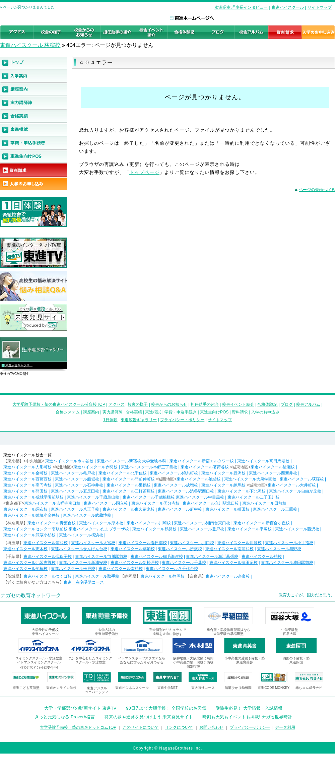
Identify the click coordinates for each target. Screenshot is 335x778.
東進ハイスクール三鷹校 (275, 509)
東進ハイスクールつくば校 (47, 576)
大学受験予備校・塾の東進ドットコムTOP (78, 727)
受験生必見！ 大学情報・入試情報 (249, 708)
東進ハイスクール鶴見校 (154, 529)
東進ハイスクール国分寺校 (155, 503)
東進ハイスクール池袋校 (199, 479)
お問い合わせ (211, 727)
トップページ (144, 172)
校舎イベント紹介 (238, 404)
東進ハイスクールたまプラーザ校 (99, 529)
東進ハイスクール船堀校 (77, 479)
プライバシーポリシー (250, 727)
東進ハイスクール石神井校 (79, 485)
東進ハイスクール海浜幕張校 (212, 556)
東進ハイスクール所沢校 (180, 548)
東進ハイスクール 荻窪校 (30, 45)
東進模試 (153, 412)
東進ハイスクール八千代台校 (172, 568)
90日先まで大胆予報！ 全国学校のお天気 (166, 708)
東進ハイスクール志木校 (25, 548)
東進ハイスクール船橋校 (25, 568)
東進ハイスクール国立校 (106, 503)
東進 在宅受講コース (84, 582)
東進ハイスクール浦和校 (45, 542)
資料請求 (240, 412)
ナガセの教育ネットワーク (31, 595)
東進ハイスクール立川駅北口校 (211, 503)
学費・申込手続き (180, 412)
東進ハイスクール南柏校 (120, 568)
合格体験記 (267, 404)
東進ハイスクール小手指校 (289, 542)
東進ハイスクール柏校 (262, 556)
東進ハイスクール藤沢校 (297, 529)
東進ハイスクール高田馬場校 (263, 461)
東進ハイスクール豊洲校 (223, 473)
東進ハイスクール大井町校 (292, 485)
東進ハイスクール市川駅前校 (101, 556)
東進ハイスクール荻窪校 (302, 479)
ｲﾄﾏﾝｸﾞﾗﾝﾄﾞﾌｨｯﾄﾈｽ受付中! (39, 667)
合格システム (68, 412)
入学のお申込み (265, 412)
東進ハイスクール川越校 (239, 542)
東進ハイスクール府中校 (180, 509)
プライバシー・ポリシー (182, 419)
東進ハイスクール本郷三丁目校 (149, 467)
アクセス (117, 404)
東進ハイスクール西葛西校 (27, 479)
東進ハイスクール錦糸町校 (174, 473)
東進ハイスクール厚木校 (101, 523)
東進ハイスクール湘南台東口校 (202, 523)
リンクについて (179, 727)
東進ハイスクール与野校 (279, 548)
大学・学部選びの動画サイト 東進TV (80, 708)
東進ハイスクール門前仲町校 (129, 479)
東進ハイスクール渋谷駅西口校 (186, 491)
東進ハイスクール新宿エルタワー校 (202, 461)
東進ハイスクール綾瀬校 (273, 467)
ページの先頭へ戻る (317, 189)
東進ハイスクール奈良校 (228, 576)
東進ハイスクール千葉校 (184, 562)
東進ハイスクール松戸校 (73, 568)
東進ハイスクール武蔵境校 (87, 515)
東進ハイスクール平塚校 (249, 529)
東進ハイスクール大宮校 (93, 542)
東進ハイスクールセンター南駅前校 (35, 529)
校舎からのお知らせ (169, 404)
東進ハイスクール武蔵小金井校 (31, 515)
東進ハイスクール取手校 (97, 576)
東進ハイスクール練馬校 (223, 485)
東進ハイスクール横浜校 (81, 535)
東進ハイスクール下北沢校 (241, 491)
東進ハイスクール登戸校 (202, 529)
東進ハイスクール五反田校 (75, 491)
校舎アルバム (308, 404)
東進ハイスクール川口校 (192, 542)
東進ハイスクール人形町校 (27, 467)
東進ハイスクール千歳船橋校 (149, 497)
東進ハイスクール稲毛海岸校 (157, 556)
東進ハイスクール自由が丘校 (295, 491)
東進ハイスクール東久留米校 (129, 509)
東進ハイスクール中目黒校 (200, 497)
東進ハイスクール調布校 (25, 509)
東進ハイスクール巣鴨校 (129, 485)
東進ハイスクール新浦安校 (83, 562)
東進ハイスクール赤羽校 (95, 467)
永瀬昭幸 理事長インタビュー (241, 7)
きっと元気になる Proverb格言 (65, 716)
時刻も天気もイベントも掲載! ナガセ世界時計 (247, 716)
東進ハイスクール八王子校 (75, 509)
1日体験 (110, 419)
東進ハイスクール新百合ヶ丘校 (261, 523)
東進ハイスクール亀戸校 (73, 473)
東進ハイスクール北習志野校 (29, 562)
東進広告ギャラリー (18, 365)
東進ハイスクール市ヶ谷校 (69, 461)
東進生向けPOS (214, 412)
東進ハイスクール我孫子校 (47, 556)
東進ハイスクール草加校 (133, 548)
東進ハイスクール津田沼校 (233, 562)
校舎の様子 (138, 404)
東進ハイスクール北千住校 (122, 473)
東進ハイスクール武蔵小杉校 (29, 535)
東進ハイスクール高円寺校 (27, 485)
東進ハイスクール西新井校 (273, 473)
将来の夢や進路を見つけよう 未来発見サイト (149, 716)
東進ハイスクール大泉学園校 (250, 479)
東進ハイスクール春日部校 (143, 542)
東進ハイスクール (288, 7)
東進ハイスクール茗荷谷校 (205, 467)
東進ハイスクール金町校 (25, 473)
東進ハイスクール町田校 (227, 509)
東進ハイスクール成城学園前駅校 (33, 497)
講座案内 (91, 412)
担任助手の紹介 (205, 404)
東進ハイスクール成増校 (176, 485)
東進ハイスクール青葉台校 (51, 523)
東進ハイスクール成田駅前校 (287, 562)
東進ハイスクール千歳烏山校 (93, 497)
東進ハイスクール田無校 (264, 503)
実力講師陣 (113, 412)
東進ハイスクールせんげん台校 (79, 548)
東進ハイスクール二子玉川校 (253, 497)
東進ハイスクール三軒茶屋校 (129, 491)
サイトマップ (320, 7)
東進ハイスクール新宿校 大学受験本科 (131, 461)
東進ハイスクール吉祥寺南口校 (52, 503)
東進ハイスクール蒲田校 (25, 491)
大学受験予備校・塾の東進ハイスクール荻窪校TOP (58, 404)
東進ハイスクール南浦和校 (229, 548)
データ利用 (285, 727)
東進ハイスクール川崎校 (149, 523)
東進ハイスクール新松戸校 (135, 562)
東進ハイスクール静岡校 (162, 576)
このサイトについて (141, 727)
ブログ (287, 404)
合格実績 (134, 412)
